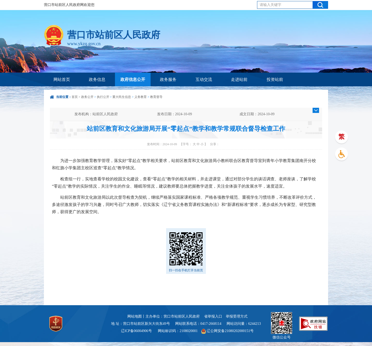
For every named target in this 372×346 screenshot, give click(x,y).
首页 (75, 97)
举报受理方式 (236, 316)
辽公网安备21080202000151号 (227, 331)
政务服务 (168, 79)
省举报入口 (213, 316)
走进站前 (239, 79)
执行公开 (103, 97)
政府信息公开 (132, 79)
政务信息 (97, 79)
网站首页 (61, 79)
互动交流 (204, 79)
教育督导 (156, 97)
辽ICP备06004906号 (137, 331)
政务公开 (87, 97)
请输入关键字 (270, 5)
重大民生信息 (121, 97)
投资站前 (275, 79)
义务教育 (140, 97)
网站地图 (134, 316)
